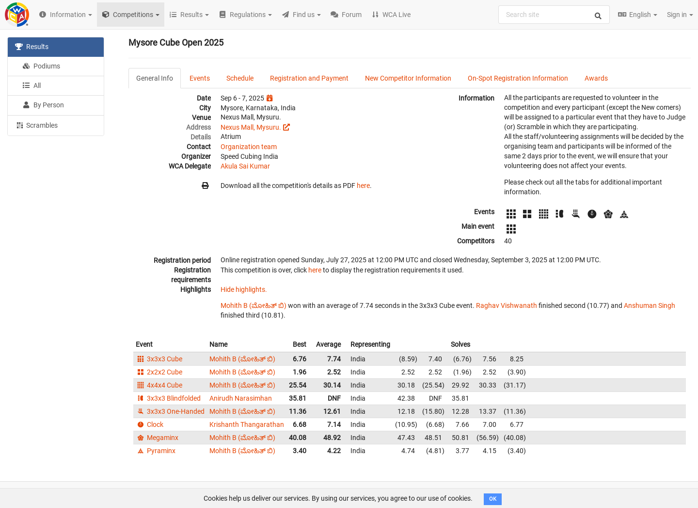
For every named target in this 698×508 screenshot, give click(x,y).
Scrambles (36, 124)
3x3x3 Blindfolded (168, 398)
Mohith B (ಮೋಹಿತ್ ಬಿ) (253, 305)
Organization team (249, 147)
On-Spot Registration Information (518, 78)
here (363, 185)
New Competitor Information (408, 78)
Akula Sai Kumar (245, 166)
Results (31, 47)
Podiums (41, 66)
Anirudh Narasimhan (240, 398)
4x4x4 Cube (159, 385)
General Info (154, 78)
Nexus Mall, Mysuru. (251, 127)
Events (200, 78)
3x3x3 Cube (159, 359)
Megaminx (157, 437)
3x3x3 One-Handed (170, 411)
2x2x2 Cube (159, 372)
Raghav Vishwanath (506, 305)
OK (492, 499)
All (31, 85)
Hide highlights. (244, 289)
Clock (149, 424)
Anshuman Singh (649, 305)
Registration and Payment (309, 78)
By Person (43, 105)
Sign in (680, 14)
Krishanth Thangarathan (246, 424)
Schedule (240, 78)
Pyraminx (155, 451)
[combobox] (554, 14)
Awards (596, 78)
